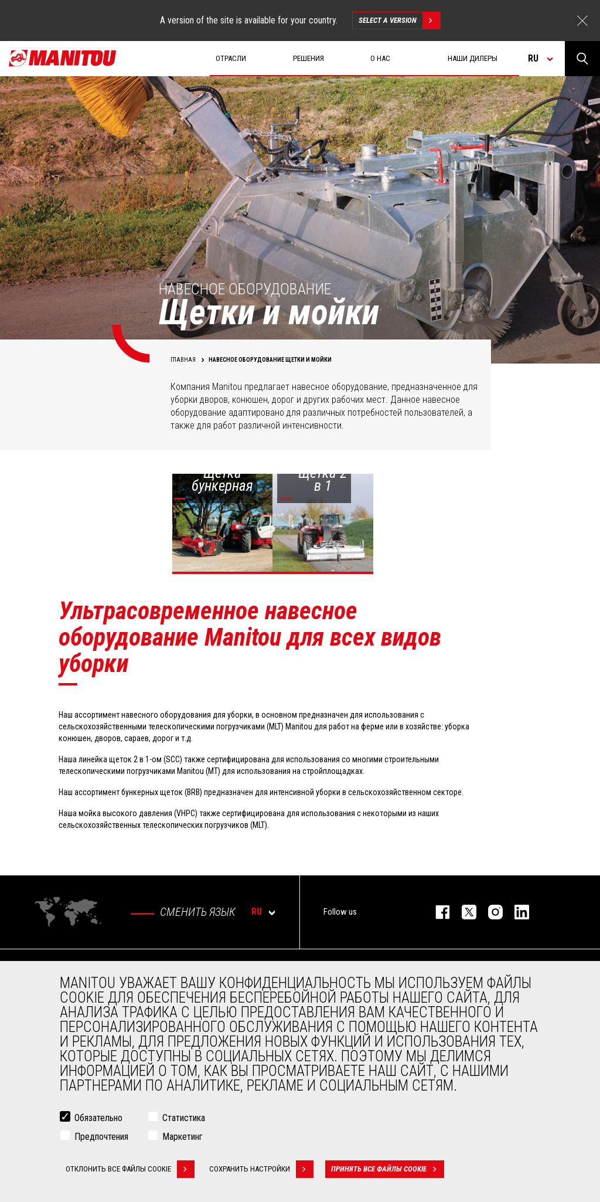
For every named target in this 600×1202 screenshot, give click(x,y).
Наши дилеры (472, 58)
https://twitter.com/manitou (463, 912)
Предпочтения (101, 1136)
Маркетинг (182, 1136)
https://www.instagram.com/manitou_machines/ (489, 912)
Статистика (183, 1117)
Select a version (399, 20)
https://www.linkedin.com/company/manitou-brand (516, 912)
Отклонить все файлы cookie (130, 1169)
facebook (437, 912)
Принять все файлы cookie (387, 1169)
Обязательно (98, 1117)
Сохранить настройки (261, 1169)
